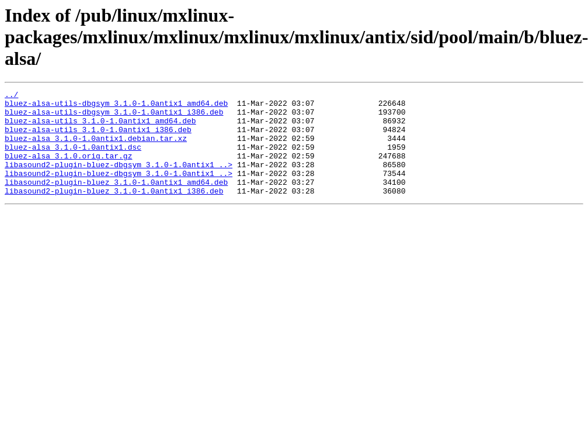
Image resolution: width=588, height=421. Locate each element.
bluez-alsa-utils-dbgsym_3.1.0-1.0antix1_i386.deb (114, 117)
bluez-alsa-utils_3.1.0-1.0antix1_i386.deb (98, 138)
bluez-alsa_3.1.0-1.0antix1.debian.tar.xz (96, 148)
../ (11, 96)
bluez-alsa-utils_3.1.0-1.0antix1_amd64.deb (100, 127)
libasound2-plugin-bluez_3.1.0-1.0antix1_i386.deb (114, 211)
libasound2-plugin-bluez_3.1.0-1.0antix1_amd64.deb (116, 201)
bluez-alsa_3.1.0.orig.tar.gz (68, 169)
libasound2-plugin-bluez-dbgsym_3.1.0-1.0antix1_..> (118, 180)
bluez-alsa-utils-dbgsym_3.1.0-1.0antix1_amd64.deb (116, 106)
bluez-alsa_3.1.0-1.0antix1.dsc (73, 159)
